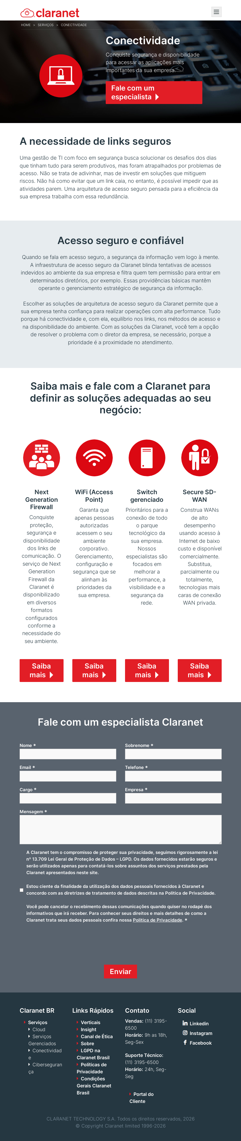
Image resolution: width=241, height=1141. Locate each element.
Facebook (201, 1043)
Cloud (39, 1029)
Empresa (136, 789)
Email (27, 767)
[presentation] (64, 946)
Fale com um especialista (133, 92)
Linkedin (199, 1023)
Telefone (136, 767)
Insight (88, 1029)
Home (26, 25)
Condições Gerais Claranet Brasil (94, 1086)
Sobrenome (139, 745)
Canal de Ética (97, 1036)
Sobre (87, 1043)
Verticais (90, 1022)
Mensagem (33, 812)
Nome (28, 745)
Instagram (201, 1033)
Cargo (28, 789)
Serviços (46, 25)
